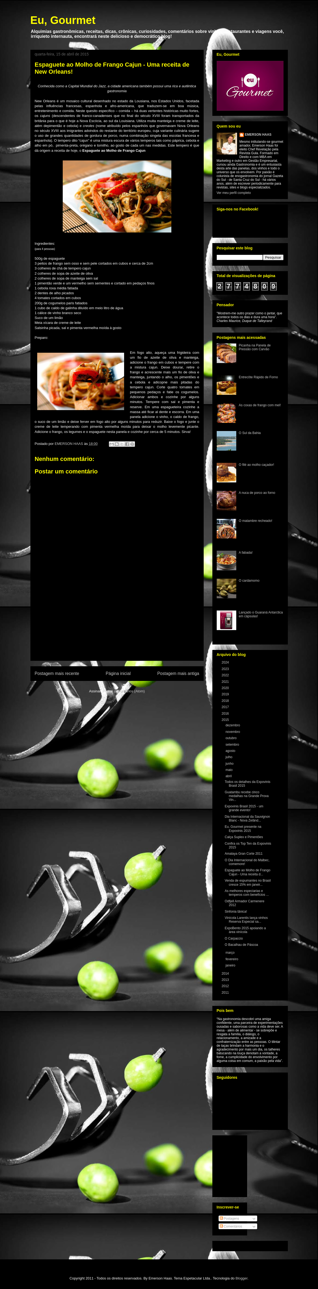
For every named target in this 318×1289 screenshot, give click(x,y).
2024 (226, 662)
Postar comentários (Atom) (124, 691)
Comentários (231, 1226)
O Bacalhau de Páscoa (241, 945)
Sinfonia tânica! (236, 911)
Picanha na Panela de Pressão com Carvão (254, 347)
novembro (233, 732)
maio (229, 770)
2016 (226, 713)
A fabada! (246, 552)
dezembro (233, 725)
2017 (226, 707)
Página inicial (118, 673)
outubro (231, 738)
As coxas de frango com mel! (260, 405)
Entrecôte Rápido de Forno (258, 377)
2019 (226, 694)
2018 (226, 701)
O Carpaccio (234, 938)
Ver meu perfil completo (234, 193)
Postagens (229, 1218)
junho (229, 764)
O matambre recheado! (255, 521)
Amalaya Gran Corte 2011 (243, 854)
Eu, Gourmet (63, 20)
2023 (226, 669)
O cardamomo (249, 580)
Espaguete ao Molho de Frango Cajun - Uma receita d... (247, 872)
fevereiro (232, 959)
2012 (226, 986)
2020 (226, 688)
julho (229, 757)
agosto (230, 751)
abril (228, 776)
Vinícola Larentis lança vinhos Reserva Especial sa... (246, 920)
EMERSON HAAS (258, 135)
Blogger (241, 1278)
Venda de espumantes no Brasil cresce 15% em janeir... (247, 882)
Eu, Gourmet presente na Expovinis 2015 (243, 828)
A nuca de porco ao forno (257, 493)
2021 (226, 682)
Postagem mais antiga (178, 673)
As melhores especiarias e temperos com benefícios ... (247, 893)
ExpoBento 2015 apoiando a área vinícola (245, 930)
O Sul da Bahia (250, 433)
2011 (226, 992)
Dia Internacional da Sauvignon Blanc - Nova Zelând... (247, 818)
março (230, 953)
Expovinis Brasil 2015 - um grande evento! (244, 808)
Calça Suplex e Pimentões (244, 837)
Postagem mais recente (57, 673)
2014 (226, 973)
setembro (232, 744)
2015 (226, 720)
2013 (226, 980)
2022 (226, 675)
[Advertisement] (117, 629)
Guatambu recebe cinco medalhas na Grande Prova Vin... (247, 796)
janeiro (230, 965)
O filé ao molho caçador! (256, 465)
